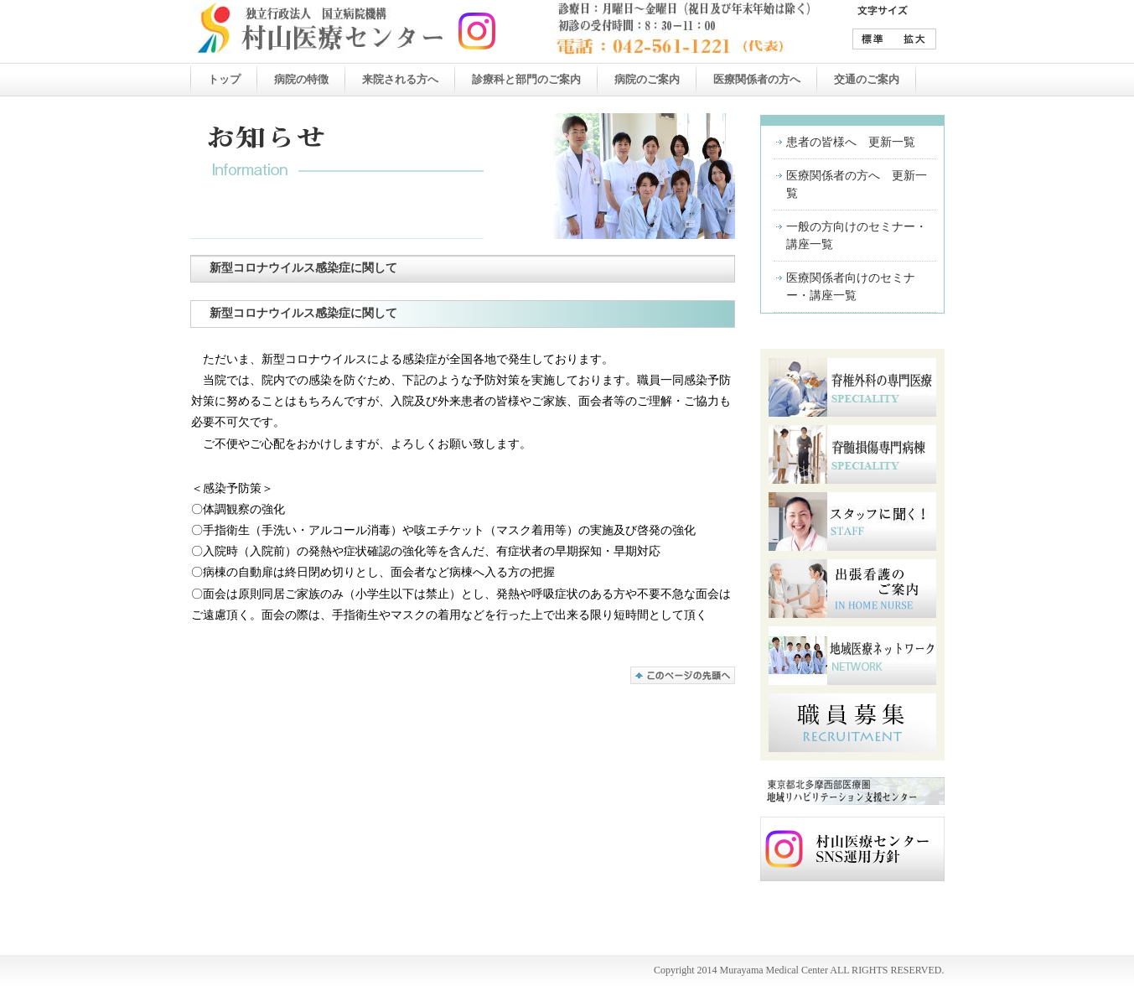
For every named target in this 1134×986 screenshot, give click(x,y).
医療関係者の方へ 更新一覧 (856, 184)
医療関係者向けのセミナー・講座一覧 (850, 287)
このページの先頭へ (682, 675)
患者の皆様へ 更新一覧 (850, 142)
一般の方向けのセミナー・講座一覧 (856, 236)
